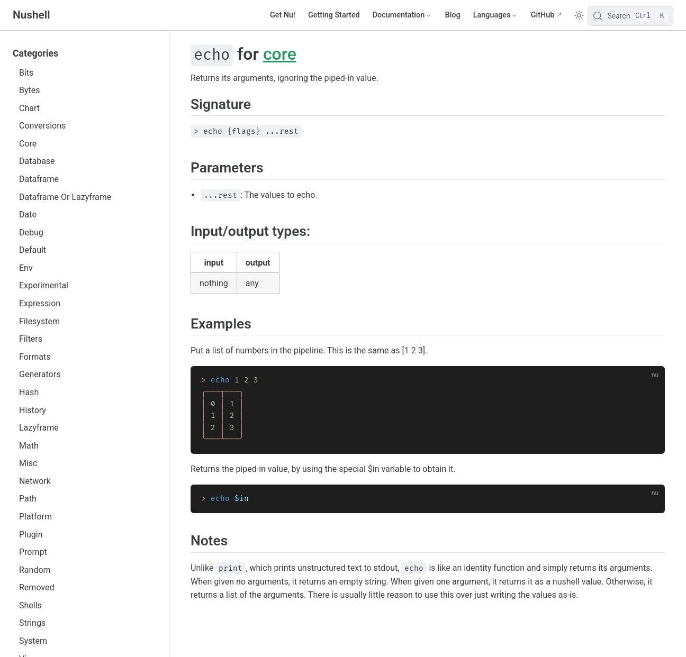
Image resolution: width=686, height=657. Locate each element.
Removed (37, 587)
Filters (30, 339)
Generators (39, 374)
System (33, 641)
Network (35, 481)
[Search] (630, 16)
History (32, 410)
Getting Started (334, 15)
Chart (29, 108)
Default (32, 250)
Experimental (43, 285)
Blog (453, 15)
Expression (39, 303)
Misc (28, 463)
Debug (31, 232)
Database (37, 161)
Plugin (31, 535)
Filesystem (39, 321)
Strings (32, 623)
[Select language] (495, 15)
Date (28, 214)
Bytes (29, 90)
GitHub (543, 15)
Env (26, 268)
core (279, 54)
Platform (35, 517)
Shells (30, 605)
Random (35, 570)
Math (29, 446)
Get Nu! (282, 15)
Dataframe (39, 179)
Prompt (33, 552)
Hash (29, 392)
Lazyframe (39, 428)
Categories (35, 53)
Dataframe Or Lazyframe (65, 197)
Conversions (42, 126)
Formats (34, 357)
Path (28, 499)
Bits (26, 73)
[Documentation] (402, 15)
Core (28, 144)
